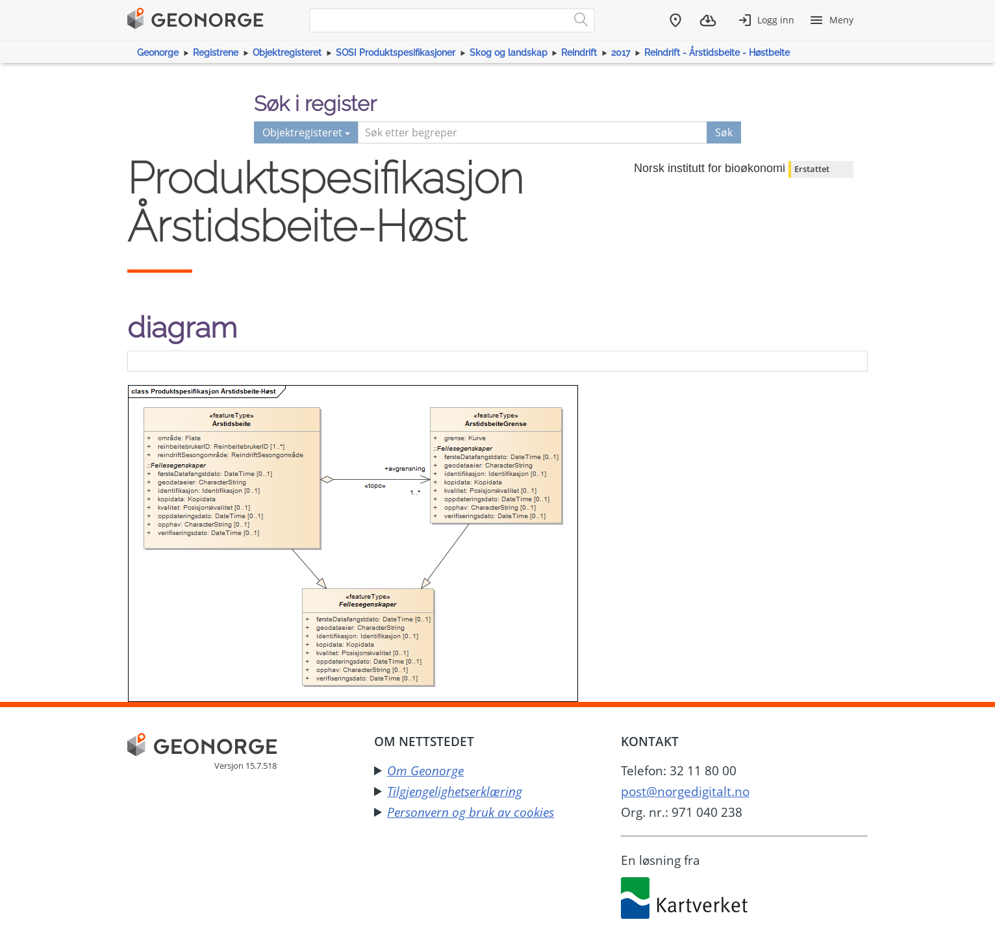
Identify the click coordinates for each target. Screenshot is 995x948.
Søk (724, 132)
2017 (620, 52)
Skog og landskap (509, 52)
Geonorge (158, 52)
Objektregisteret (287, 52)
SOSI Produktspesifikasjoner (395, 52)
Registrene (215, 52)
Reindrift (579, 52)
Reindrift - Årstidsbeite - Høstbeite (717, 52)
